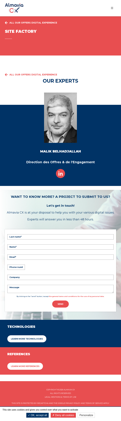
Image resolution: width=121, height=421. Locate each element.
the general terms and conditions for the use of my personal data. (76, 296)
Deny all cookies (63, 415)
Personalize (86, 415)
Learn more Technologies (27, 339)
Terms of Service (94, 403)
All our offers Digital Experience (31, 75)
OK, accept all (37, 415)
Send (60, 304)
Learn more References (25, 366)
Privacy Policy (73, 403)
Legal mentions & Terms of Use (60, 397)
